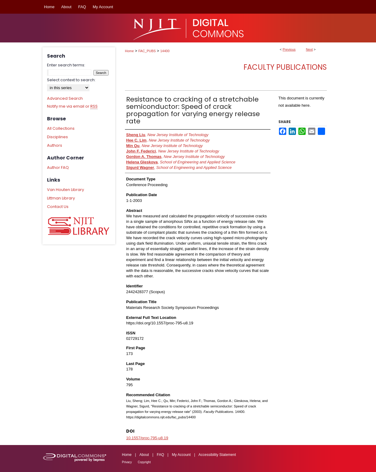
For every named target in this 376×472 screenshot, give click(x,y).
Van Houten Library (65, 189)
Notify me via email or (72, 106)
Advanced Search (65, 98)
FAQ (160, 455)
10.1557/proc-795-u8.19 (147, 438)
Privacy (127, 462)
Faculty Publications (285, 67)
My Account (181, 455)
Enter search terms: (66, 65)
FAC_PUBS (147, 51)
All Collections (61, 128)
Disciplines (57, 137)
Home (129, 51)
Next (309, 49)
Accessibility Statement (217, 455)
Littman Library (61, 198)
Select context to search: (71, 80)
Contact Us (58, 206)
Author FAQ (58, 167)
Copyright (144, 462)
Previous (289, 49)
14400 (165, 51)
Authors (54, 145)
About (144, 455)
